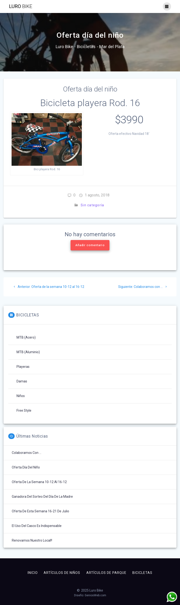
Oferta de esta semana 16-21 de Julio (40, 511)
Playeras (23, 367)
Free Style (24, 410)
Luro (20, 6)
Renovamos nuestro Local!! (32, 540)
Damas (22, 381)
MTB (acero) (26, 337)
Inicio (33, 573)
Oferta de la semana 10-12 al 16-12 (39, 482)
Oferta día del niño (26, 467)
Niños (21, 396)
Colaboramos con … (26, 453)
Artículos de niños (62, 573)
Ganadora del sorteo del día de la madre (42, 496)
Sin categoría (92, 205)
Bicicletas (142, 573)
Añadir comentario (90, 245)
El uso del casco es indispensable (37, 526)
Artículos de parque (106, 573)
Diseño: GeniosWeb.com (90, 595)
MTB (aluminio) (28, 352)
